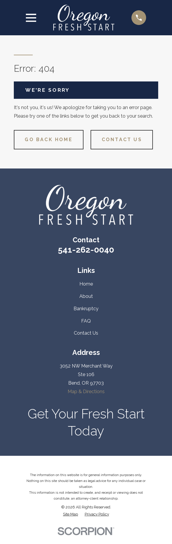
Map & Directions (86, 391)
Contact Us (122, 139)
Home (86, 284)
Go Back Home (48, 139)
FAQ (86, 321)
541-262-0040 (86, 250)
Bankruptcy (86, 308)
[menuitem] (70, 514)
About (86, 296)
